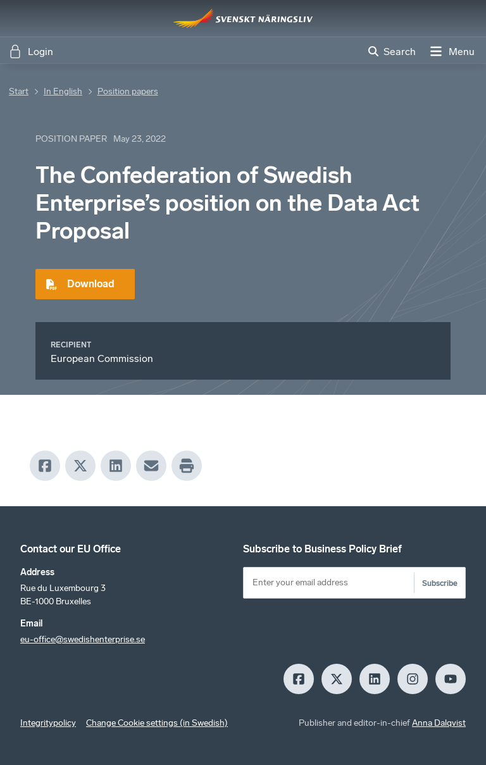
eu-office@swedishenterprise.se (82, 639)
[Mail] (151, 466)
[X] (80, 466)
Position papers (127, 91)
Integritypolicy (48, 723)
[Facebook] (45, 466)
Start (18, 91)
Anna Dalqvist (439, 723)
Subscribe (440, 583)
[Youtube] (450, 679)
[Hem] (243, 18)
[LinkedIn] (116, 466)
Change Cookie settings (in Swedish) (157, 723)
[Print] (186, 466)
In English (63, 91)
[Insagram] (412, 679)
